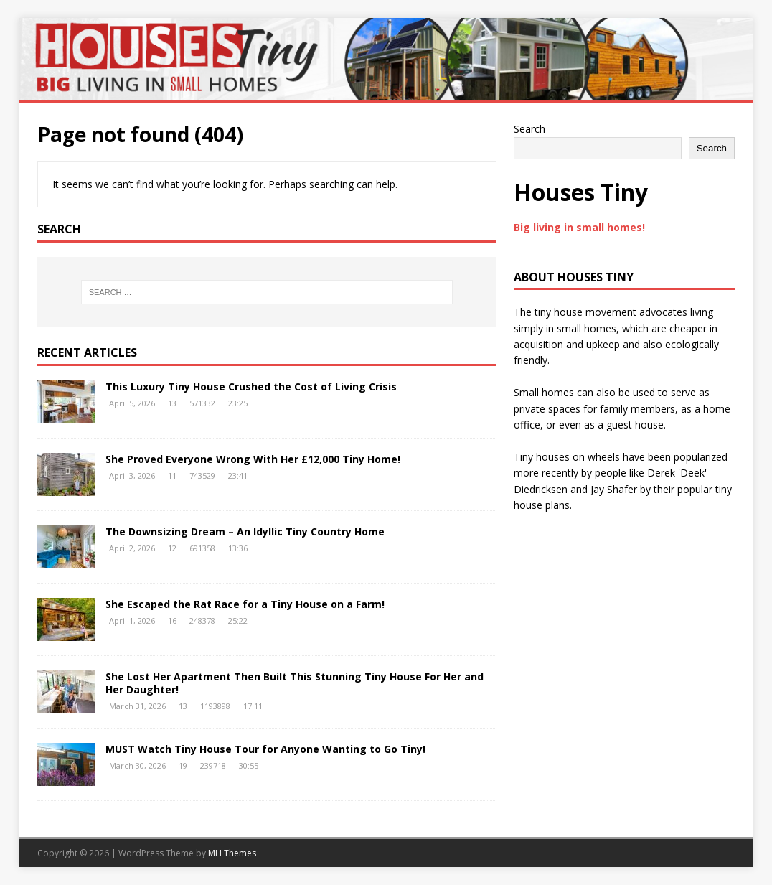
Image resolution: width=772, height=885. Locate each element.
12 (172, 548)
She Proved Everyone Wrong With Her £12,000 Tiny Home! (252, 459)
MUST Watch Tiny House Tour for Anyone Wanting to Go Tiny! (265, 749)
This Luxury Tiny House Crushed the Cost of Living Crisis (251, 386)
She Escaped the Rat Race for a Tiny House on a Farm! (245, 604)
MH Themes (232, 853)
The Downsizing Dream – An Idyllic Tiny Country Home (245, 531)
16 (172, 620)
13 (172, 403)
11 (172, 475)
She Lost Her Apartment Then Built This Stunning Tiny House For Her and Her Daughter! (294, 683)
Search (529, 129)
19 (183, 765)
